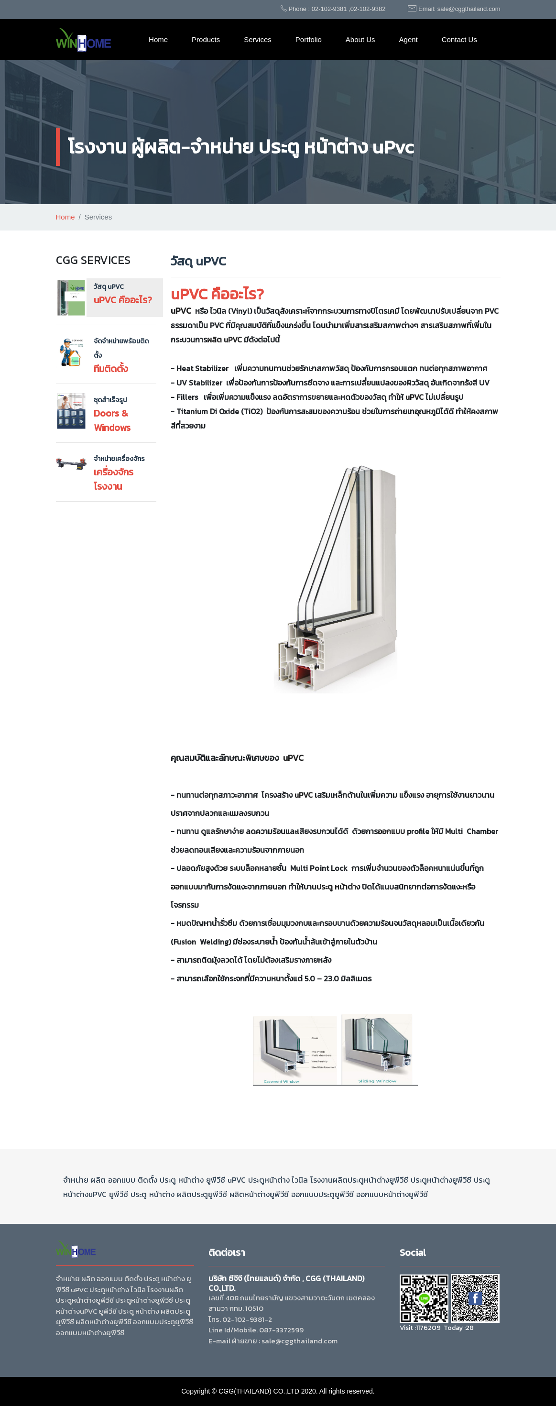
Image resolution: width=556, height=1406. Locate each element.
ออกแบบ (391, 831)
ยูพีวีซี (215, 1180)
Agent (408, 39)
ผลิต (214, 339)
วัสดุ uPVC (109, 287)
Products (206, 39)
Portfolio (308, 39)
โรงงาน (321, 1180)
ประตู (324, 886)
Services (258, 39)
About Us (360, 39)
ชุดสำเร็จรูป (110, 400)
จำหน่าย (75, 1180)
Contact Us (459, 39)
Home (158, 39)
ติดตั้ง (147, 1180)
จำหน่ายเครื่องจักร (119, 459)
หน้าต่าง (347, 886)
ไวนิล (299, 1180)
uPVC (181, 310)
